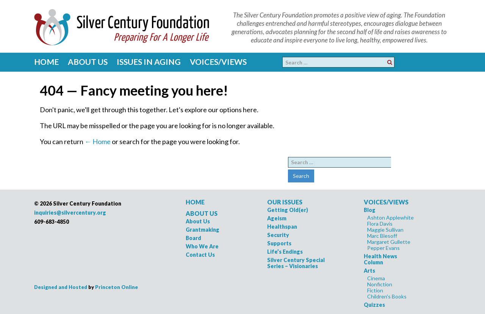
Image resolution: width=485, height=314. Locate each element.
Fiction (375, 290)
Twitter (445, 62)
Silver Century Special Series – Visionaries (296, 263)
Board (193, 238)
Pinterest (432, 62)
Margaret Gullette (388, 242)
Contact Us (200, 254)
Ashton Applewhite (390, 217)
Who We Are (202, 246)
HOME (195, 202)
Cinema (376, 278)
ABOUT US (201, 213)
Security (278, 235)
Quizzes (374, 304)
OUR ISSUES (284, 202)
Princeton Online (116, 287)
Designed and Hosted (60, 287)
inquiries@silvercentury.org (70, 212)
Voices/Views (218, 61)
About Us (88, 61)
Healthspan (282, 226)
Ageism (276, 218)
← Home (97, 141)
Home (46, 61)
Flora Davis (380, 223)
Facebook (419, 62)
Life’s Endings (285, 251)
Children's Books (387, 296)
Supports (279, 243)
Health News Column (380, 259)
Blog (369, 210)
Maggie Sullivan (385, 229)
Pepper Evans (383, 248)
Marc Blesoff (382, 235)
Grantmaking (202, 229)
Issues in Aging (149, 61)
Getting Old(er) (287, 210)
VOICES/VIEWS (386, 202)
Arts (369, 270)
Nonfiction (379, 284)
